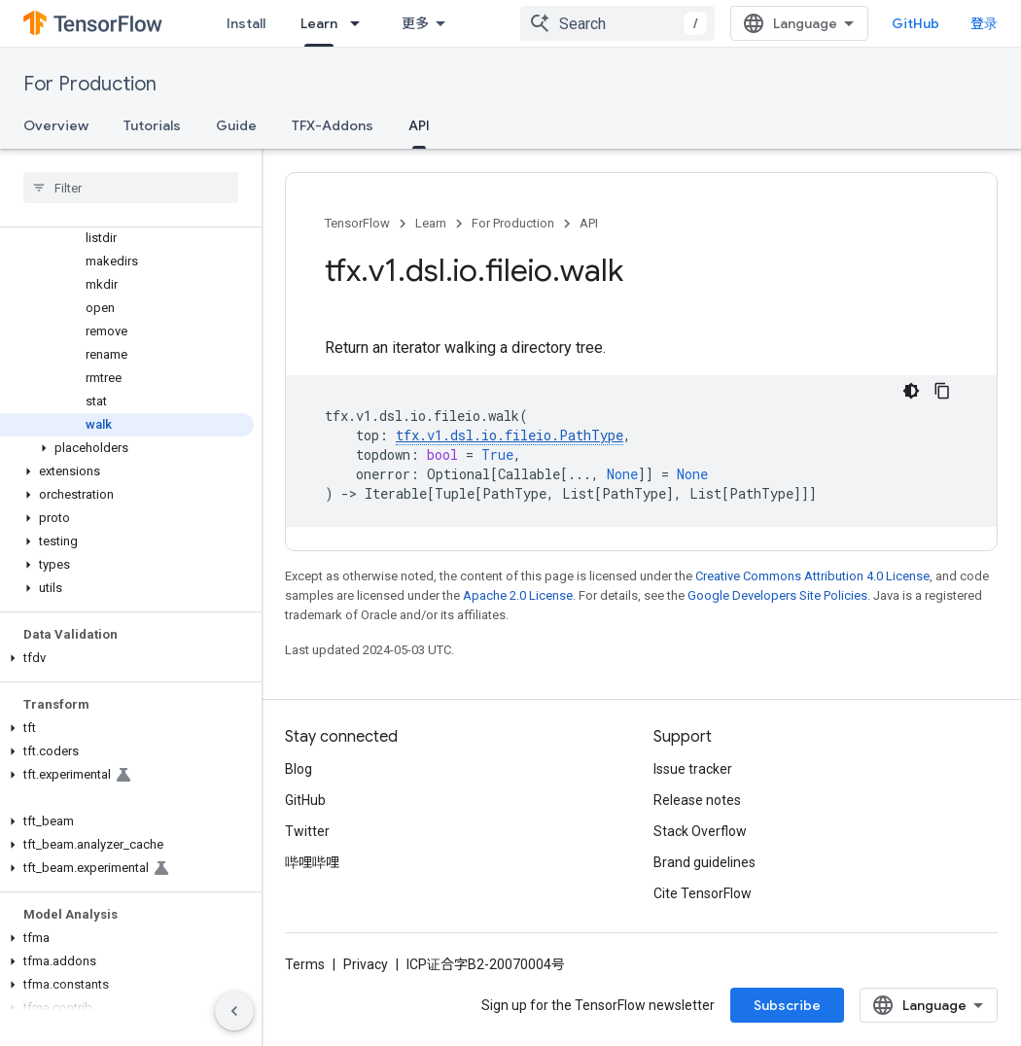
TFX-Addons (332, 125)
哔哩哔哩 (312, 862)
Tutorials (152, 125)
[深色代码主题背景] (911, 390)
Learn (430, 223)
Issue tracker (692, 769)
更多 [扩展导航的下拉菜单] (415, 23)
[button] (127, 448)
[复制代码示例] (942, 390)
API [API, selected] (419, 125)
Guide (236, 125)
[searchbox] (130, 187)
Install (246, 23)
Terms (305, 964)
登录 (984, 23)
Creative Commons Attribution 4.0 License (812, 576)
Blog (298, 769)
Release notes (697, 800)
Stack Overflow (700, 831)
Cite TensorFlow (702, 893)
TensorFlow (357, 223)
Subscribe (787, 1005)
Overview (55, 125)
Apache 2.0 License (518, 595)
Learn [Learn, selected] (318, 23)
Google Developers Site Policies (777, 595)
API (589, 223)
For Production (90, 84)
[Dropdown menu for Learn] (360, 23)
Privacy (365, 964)
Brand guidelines (704, 862)
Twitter (307, 831)
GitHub (915, 23)
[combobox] (617, 23)
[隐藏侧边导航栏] (234, 1011)
